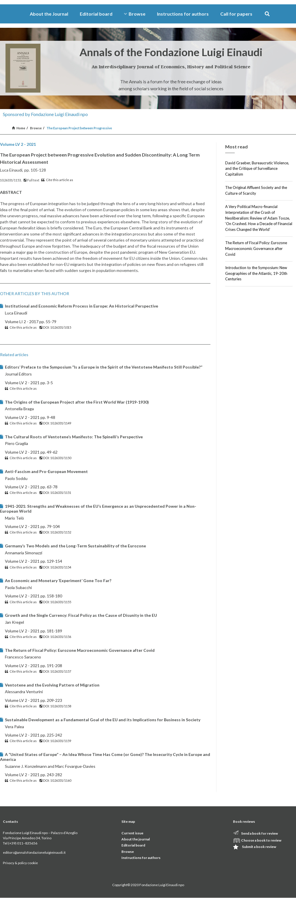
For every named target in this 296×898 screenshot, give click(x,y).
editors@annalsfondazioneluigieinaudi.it (34, 852)
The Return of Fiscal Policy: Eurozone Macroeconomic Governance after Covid (256, 248)
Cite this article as (57, 180)
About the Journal (49, 13)
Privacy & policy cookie (20, 863)
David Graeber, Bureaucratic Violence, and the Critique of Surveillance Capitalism (257, 168)
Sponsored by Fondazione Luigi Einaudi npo (45, 114)
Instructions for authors (183, 13)
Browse (134, 13)
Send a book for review (259, 833)
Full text (31, 180)
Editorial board (96, 13)
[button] (267, 14)
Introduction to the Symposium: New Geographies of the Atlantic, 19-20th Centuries (256, 273)
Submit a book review (259, 846)
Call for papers (236, 13)
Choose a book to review (261, 840)
